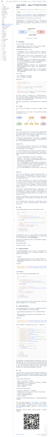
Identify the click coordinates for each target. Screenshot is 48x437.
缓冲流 (36, 324)
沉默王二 (18, 9)
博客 (7, 1)
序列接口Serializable (5, 27)
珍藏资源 (34, 1)
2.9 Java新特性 (3, 34)
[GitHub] (38, 1)
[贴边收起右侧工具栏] (45, 425)
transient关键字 (4, 28)
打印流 (3, 30)
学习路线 (21, 1)
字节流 (24, 14)
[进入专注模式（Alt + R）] (45, 431)
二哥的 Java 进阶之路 (35, 402)
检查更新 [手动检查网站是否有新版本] (45, 428)
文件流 (3, 18)
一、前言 (2, 4)
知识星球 (16, 1)
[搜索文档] (44, 1)
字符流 (3, 21)
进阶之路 (11, 1)
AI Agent (30, 1)
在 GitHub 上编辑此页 (20, 434)
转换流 (3, 24)
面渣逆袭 (25, 1)
